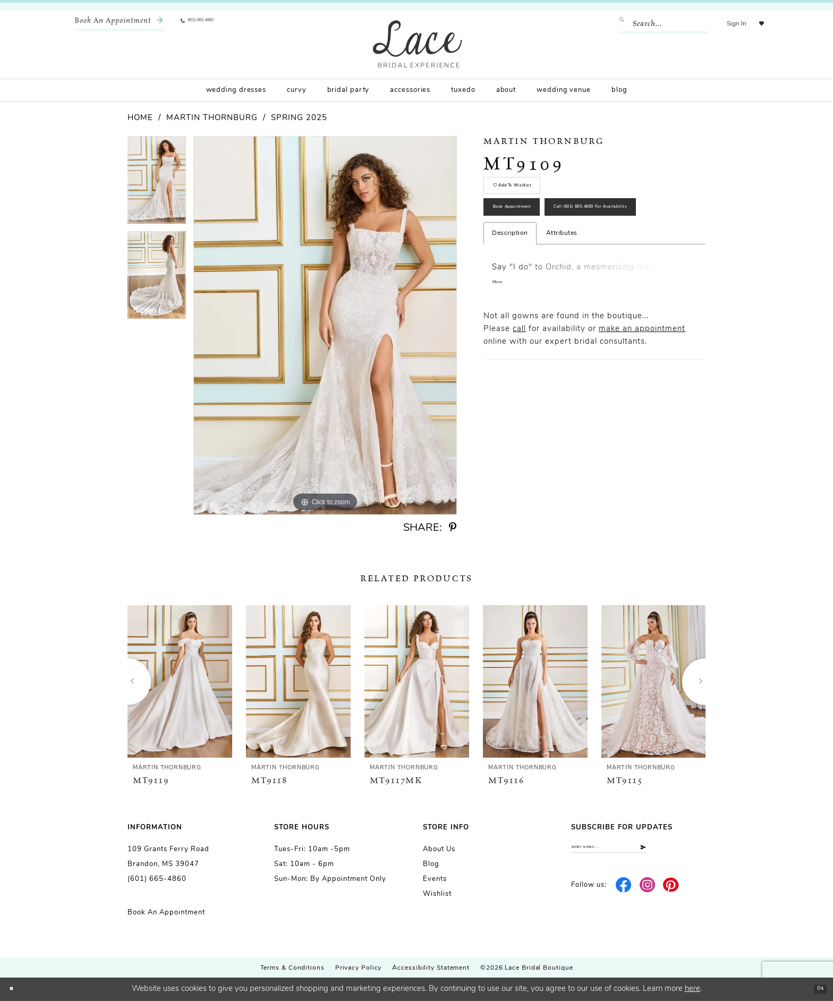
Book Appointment (533, 233)
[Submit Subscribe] (696, 851)
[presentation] (180, 681)
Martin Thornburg (212, 118)
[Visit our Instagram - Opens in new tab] (647, 893)
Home (140, 118)
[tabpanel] (157, 183)
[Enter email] (638, 851)
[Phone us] (212, 24)
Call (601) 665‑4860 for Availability (566, 270)
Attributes (561, 303)
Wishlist (437, 893)
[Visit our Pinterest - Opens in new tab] (671, 893)
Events (435, 879)
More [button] (501, 354)
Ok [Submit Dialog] (815, 989)
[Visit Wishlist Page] (756, 24)
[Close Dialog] (16, 989)
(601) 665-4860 (157, 879)
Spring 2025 (299, 118)
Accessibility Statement (431, 968)
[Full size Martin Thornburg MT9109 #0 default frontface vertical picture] (325, 325)
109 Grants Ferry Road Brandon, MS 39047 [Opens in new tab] (168, 857)
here (692, 989)
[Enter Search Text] (653, 23)
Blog (431, 864)
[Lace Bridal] (417, 43)
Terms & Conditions (292, 968)
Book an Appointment (166, 912)
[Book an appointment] (119, 24)
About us (439, 849)
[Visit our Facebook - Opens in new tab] (624, 893)
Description (510, 303)
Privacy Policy (358, 968)
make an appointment (642, 401)
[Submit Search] (615, 23)
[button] (726, 24)
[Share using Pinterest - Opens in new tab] (452, 528)
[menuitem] (119, 24)
